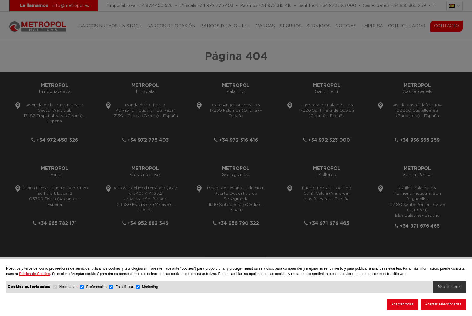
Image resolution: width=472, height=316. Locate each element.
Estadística (124, 287)
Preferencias (96, 287)
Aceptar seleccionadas (443, 304)
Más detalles (449, 287)
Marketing (150, 287)
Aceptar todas (402, 304)
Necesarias (68, 287)
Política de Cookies (34, 274)
